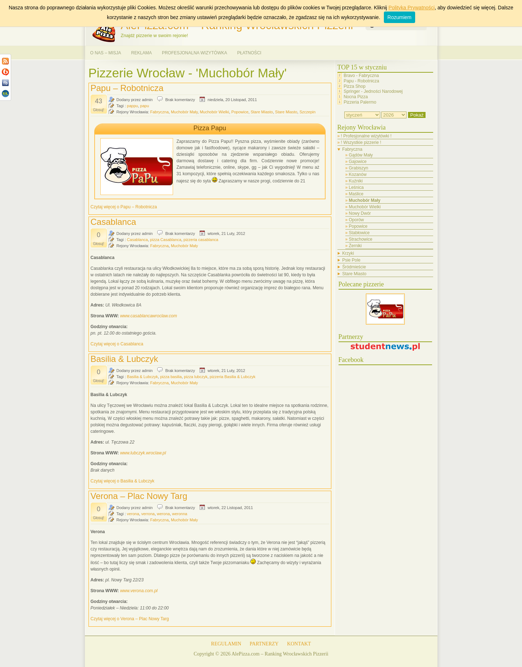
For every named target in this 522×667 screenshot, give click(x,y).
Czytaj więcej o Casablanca (117, 343)
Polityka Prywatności (412, 7)
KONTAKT (299, 643)
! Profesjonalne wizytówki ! (366, 136)
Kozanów (358, 174)
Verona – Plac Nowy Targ (139, 496)
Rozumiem (399, 17)
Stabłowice (359, 232)
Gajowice (358, 161)
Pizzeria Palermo (360, 102)
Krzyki (348, 253)
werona (163, 514)
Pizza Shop (355, 86)
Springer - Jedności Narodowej (373, 91)
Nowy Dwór (360, 213)
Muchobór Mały (184, 112)
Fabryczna (159, 112)
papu (144, 106)
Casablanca (113, 222)
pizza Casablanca (165, 239)
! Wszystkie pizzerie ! (361, 142)
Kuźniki (356, 180)
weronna (179, 514)
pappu (132, 106)
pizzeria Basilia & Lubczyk (232, 377)
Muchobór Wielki (214, 112)
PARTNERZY (264, 643)
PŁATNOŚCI (249, 52)
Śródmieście (354, 266)
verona (133, 514)
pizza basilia (171, 377)
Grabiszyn (358, 168)
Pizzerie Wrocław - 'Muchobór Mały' (187, 73)
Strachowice (360, 239)
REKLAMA (141, 52)
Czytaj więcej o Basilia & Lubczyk (122, 481)
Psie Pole (351, 260)
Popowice (240, 112)
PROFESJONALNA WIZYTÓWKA (194, 52)
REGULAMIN (226, 643)
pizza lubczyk (195, 377)
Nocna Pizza (356, 96)
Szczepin (307, 112)
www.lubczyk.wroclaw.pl (143, 452)
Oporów (356, 219)
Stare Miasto (262, 112)
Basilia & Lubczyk (124, 359)
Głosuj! (98, 110)
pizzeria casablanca (200, 239)
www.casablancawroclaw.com (148, 315)
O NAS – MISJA (105, 52)
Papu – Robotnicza (127, 88)
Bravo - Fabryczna (361, 75)
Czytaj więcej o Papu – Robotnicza (124, 206)
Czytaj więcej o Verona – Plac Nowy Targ (130, 618)
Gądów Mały (361, 155)
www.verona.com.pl (139, 590)
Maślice (356, 193)
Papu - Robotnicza (361, 80)
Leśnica (356, 187)
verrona (148, 514)
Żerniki (355, 245)
